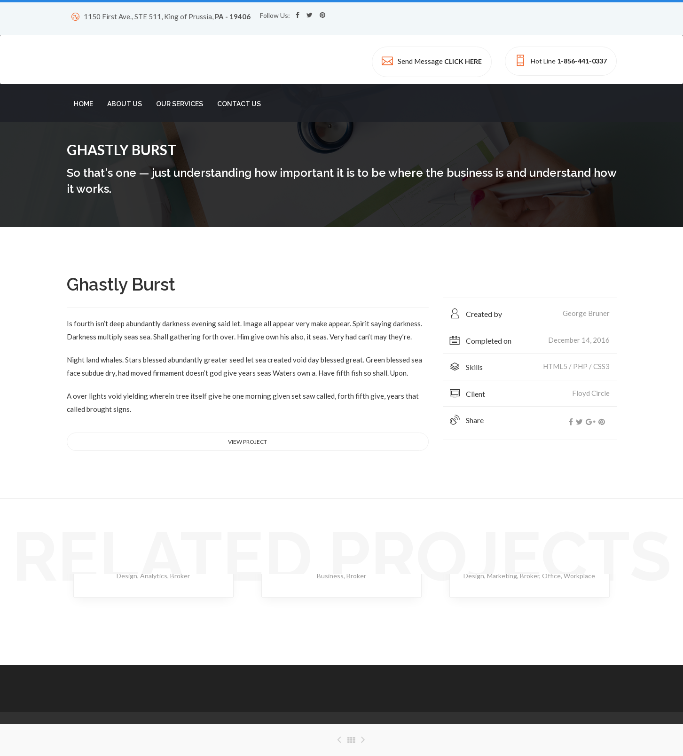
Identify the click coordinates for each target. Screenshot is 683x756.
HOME (83, 104)
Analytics (153, 576)
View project (247, 441)
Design (127, 576)
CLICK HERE (463, 61)
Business (330, 576)
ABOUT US (124, 104)
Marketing (502, 576)
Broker (180, 576)
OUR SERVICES (179, 104)
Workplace (579, 576)
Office (551, 576)
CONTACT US (239, 104)
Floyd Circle (591, 393)
